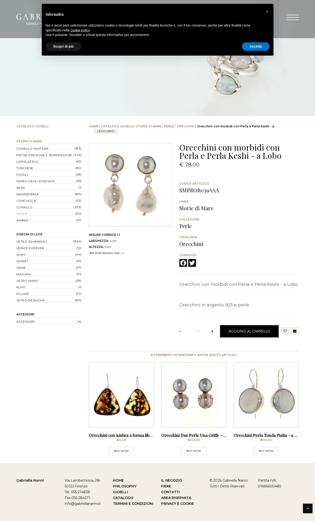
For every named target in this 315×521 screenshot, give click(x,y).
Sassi (20, 187)
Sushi (21, 254)
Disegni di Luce (29, 234)
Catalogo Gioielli (117, 126)
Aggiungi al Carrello (249, 331)
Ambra (22, 220)
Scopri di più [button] (63, 46)
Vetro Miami (27, 280)
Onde (21, 267)
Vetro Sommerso (31, 241)
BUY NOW (121, 451)
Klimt (21, 287)
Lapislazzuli (27, 161)
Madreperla (27, 194)
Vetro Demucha (30, 300)
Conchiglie (26, 201)
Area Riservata (176, 498)
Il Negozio (171, 480)
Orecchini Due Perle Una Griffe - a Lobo (198, 435)
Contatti (170, 492)
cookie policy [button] (80, 30)
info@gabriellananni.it (83, 503)
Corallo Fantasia (32, 148)
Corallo (24, 207)
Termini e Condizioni (133, 503)
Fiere (166, 486)
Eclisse (22, 294)
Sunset (22, 261)
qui (122, 253)
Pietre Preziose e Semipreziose (44, 155)
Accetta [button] (256, 46)
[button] (267, 11)
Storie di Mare (148, 126)
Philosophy (124, 486)
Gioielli (120, 492)
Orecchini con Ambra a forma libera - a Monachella (136, 435)
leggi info (105, 131)
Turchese (24, 168)
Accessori (25, 314)
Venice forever (30, 248)
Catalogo (123, 498)
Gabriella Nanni (30, 480)
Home (93, 126)
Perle (169, 126)
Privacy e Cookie (177, 503)
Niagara (23, 274)
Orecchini (186, 126)
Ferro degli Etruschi (35, 181)
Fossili (22, 174)
